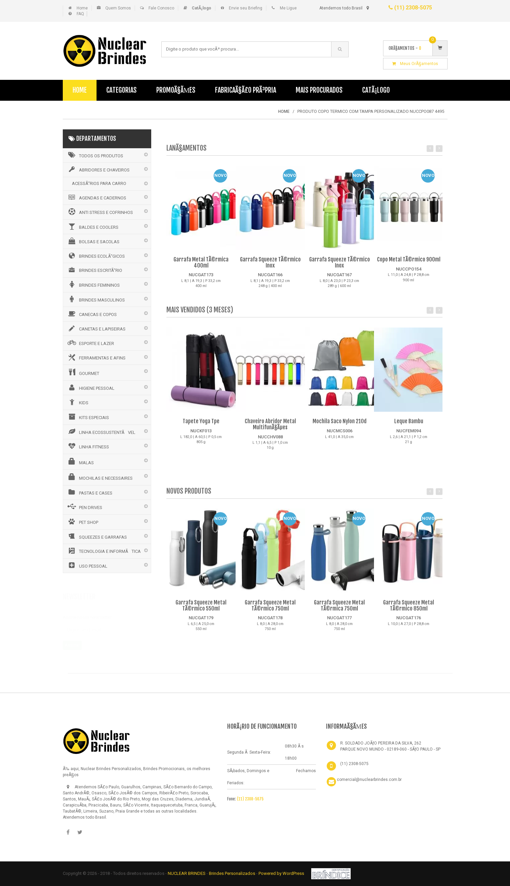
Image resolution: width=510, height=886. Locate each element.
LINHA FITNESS (87, 446)
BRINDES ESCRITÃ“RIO (94, 269)
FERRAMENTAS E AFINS (96, 357)
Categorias (121, 90)
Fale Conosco (161, 8)
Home (82, 8)
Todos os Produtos (94, 155)
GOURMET (82, 372)
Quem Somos (118, 8)
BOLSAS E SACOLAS (92, 241)
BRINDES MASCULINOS (95, 299)
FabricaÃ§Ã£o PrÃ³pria (245, 90)
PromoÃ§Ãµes (176, 90)
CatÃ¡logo (376, 90)
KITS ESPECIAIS (87, 416)
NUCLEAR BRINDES (187, 873)
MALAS (80, 461)
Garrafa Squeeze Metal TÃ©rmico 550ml (201, 609)
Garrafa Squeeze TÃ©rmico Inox (270, 262)
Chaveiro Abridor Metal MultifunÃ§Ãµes (270, 428)
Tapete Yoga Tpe (201, 425)
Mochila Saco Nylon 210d (340, 425)
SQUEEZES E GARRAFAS (96, 536)
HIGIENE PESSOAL (90, 387)
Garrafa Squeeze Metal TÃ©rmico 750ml (270, 609)
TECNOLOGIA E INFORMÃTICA (103, 550)
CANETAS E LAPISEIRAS (96, 328)
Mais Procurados (319, 90)
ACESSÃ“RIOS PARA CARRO (99, 183)
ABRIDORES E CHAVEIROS (98, 169)
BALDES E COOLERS (92, 226)
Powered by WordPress (282, 873)
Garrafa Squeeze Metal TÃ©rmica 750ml (339, 609)
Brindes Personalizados (232, 873)
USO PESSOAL (86, 565)
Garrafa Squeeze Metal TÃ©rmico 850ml (408, 609)
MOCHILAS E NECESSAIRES (99, 477)
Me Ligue (288, 8)
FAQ (80, 13)
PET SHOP (82, 521)
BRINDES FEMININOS (93, 284)
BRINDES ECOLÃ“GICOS (95, 255)
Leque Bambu (408, 425)
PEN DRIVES (84, 506)
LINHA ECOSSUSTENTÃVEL (100, 431)
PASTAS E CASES (89, 492)
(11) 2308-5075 (410, 7)
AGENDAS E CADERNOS (96, 197)
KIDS (77, 402)
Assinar (72, 642)
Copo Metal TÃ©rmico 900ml (408, 259)
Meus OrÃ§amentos (415, 63)
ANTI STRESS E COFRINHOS (99, 211)
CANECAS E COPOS (91, 313)
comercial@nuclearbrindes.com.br (369, 779)
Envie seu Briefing (245, 8)
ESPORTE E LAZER (90, 342)
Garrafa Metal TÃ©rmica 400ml (201, 262)
